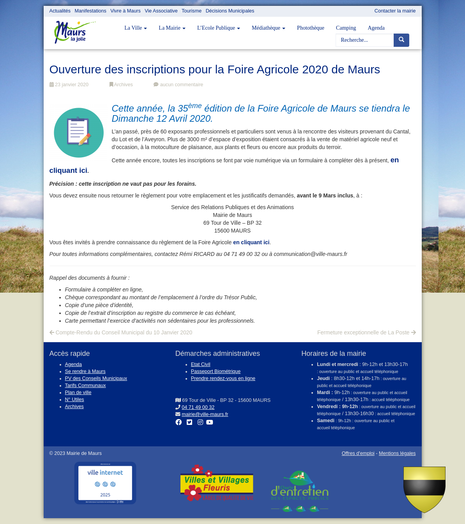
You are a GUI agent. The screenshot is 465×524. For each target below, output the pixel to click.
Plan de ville (78, 392)
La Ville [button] (135, 28)
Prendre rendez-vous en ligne (223, 378)
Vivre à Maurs (125, 11)
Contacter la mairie (395, 11)
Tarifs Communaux (85, 385)
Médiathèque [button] (268, 28)
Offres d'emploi (358, 453)
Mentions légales (397, 453)
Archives (121, 84)
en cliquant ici (251, 242)
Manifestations (90, 11)
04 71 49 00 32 (198, 407)
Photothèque (310, 28)
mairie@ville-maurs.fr (205, 414)
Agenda (376, 28)
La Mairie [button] (172, 28)
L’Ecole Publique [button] (218, 28)
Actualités (60, 11)
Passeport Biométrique (215, 371)
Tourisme (192, 11)
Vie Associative (161, 11)
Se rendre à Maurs (85, 371)
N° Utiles (74, 399)
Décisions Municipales (230, 11)
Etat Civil (200, 364)
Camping (346, 28)
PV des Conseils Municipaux (96, 378)
